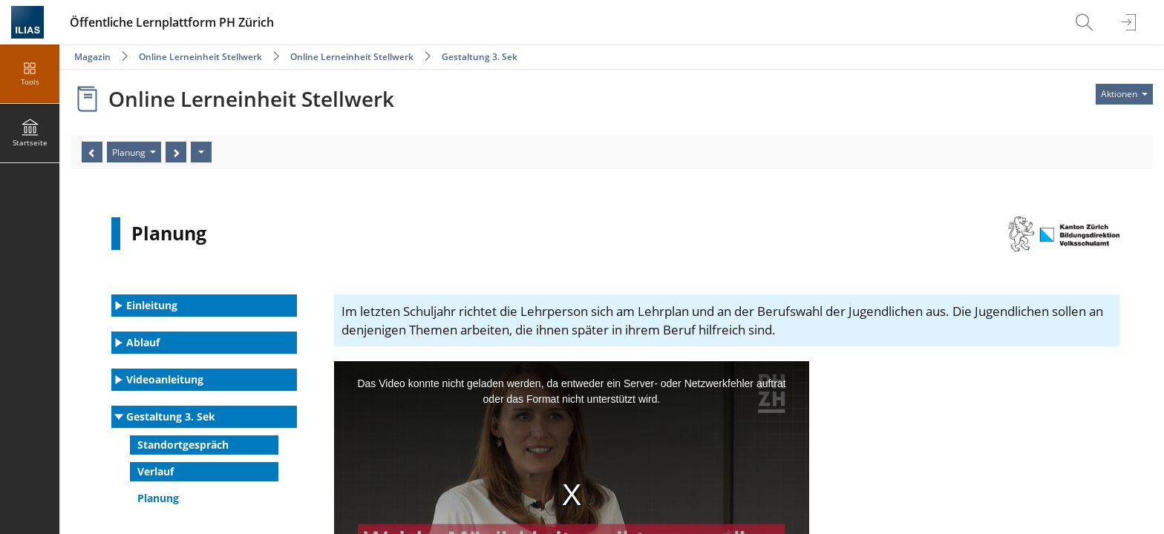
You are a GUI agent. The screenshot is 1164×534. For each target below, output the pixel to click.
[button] (204, 305)
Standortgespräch (183, 445)
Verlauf (155, 471)
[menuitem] (1086, 22)
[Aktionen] (201, 152)
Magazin (92, 56)
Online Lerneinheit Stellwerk (200, 56)
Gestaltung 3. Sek (479, 56)
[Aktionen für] (1124, 94)
